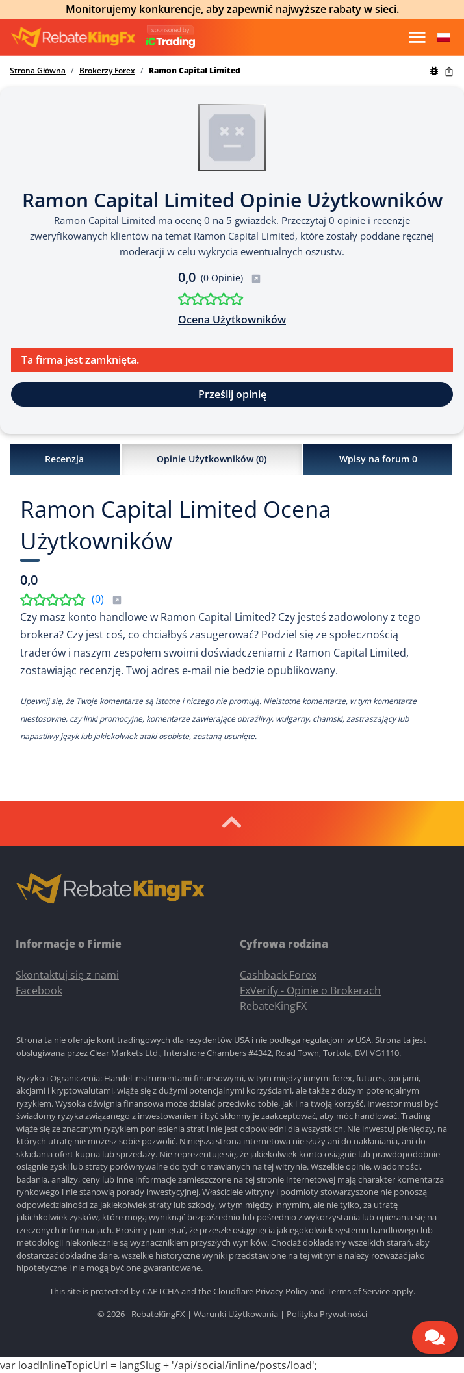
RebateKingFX (273, 1006)
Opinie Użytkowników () (211, 459)
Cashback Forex (278, 975)
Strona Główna (38, 71)
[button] (443, 38)
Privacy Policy (281, 1291)
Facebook (39, 990)
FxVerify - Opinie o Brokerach (310, 990)
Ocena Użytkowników (232, 319)
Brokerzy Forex (107, 71)
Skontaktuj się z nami (67, 975)
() (107, 599)
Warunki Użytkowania (236, 1314)
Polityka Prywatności (327, 1314)
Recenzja (64, 459)
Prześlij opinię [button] (232, 394)
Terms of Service (358, 1291)
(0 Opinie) (231, 277)
